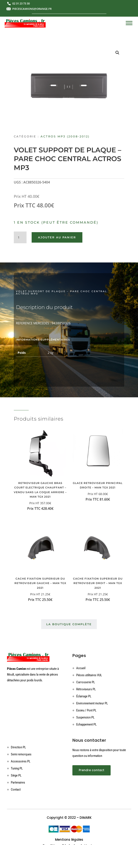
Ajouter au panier (57, 237)
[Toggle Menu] (129, 23)
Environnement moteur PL (92, 703)
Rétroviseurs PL (86, 689)
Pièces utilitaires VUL (89, 675)
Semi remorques (21, 754)
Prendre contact (91, 770)
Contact (16, 789)
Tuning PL (17, 768)
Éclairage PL (83, 696)
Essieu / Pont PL (86, 710)
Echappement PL (86, 724)
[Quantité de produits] (20, 237)
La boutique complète (69, 624)
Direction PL (18, 747)
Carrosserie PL (85, 682)
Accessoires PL (20, 761)
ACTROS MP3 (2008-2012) (65, 136)
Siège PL (16, 775)
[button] (117, 53)
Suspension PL (85, 717)
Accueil (80, 668)
